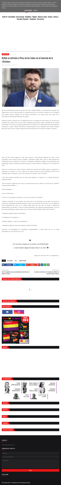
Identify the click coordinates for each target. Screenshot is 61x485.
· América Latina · (42, 17)
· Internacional (20, 17)
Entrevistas (40, 19)
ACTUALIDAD (10, 260)
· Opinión (34, 17)
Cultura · (56, 17)
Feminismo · (33, 19)
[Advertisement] (30, 36)
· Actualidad (11, 17)
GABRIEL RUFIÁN (10, 51)
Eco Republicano (7, 65)
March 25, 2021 (41, 248)
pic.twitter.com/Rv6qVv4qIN (39, 244)
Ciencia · (50, 17)
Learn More (28, 10)
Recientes (5, 410)
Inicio (3, 51)
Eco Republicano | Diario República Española (20, 482)
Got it (35, 10)
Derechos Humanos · (23, 19)
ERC (16, 260)
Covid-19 (5, 17)
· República (28, 17)
